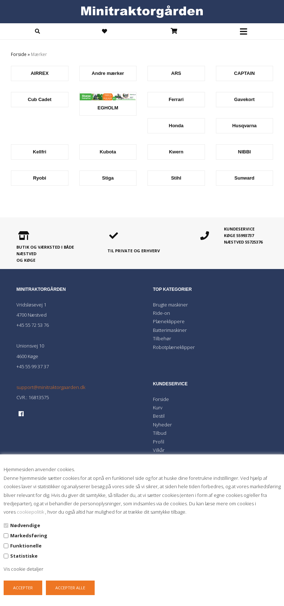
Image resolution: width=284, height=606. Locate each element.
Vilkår (159, 450)
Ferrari (176, 99)
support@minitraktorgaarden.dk (50, 387)
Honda (176, 125)
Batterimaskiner (170, 330)
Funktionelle (26, 545)
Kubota (108, 151)
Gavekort (244, 99)
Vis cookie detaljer (23, 569)
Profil (158, 441)
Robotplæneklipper (174, 347)
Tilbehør (162, 338)
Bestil (159, 416)
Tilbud (159, 433)
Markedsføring (28, 535)
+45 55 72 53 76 (32, 325)
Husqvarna (244, 125)
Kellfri (39, 151)
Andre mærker (108, 73)
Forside (19, 54)
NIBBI (244, 151)
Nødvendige (25, 525)
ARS (176, 73)
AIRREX (39, 73)
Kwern (176, 151)
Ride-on (161, 313)
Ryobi (39, 178)
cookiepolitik (31, 512)
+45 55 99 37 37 (32, 366)
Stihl (176, 178)
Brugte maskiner (170, 304)
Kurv (157, 407)
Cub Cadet (39, 99)
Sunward (244, 178)
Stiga (108, 178)
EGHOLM (108, 108)
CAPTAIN (244, 73)
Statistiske (24, 556)
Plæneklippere (169, 321)
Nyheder (162, 424)
